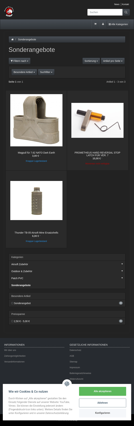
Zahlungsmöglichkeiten (15, 356)
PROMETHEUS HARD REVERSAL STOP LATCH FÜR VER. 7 (97, 154)
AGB (72, 356)
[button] (67, 72)
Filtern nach (19, 61)
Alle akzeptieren (102, 391)
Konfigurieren (102, 413)
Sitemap (73, 362)
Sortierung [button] (91, 61)
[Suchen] (104, 12)
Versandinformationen (14, 362)
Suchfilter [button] (46, 72)
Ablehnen (102, 402)
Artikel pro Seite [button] (112, 61)
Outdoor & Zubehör (68, 271)
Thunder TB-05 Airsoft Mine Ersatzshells (36, 232)
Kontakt (125, 4)
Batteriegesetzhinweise (80, 373)
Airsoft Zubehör (68, 264)
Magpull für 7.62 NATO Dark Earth (36, 152)
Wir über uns (10, 350)
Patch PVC (68, 278)
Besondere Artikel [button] (24, 72)
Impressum (75, 367)
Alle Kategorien (118, 24)
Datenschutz (75, 350)
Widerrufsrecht (76, 379)
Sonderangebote (21, 285)
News (117, 4)
